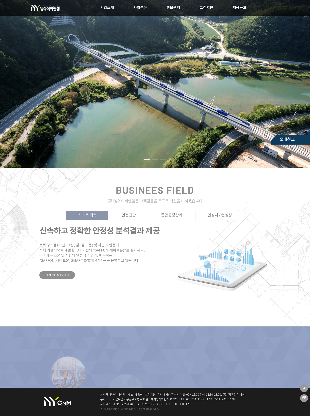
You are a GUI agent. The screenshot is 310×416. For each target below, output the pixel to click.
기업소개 (74, 7)
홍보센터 (155, 7)
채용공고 (235, 7)
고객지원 (195, 7)
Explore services (57, 275)
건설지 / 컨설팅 (219, 215)
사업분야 (115, 7)
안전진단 (129, 215)
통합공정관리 (171, 215)
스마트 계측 (87, 215)
